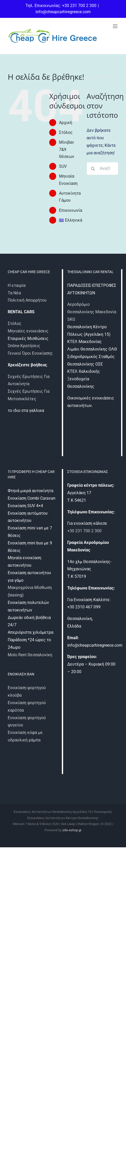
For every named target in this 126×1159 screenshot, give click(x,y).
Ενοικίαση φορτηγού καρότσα (27, 706)
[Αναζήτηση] (93, 168)
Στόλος (66, 132)
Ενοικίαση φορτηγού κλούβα (27, 691)
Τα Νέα (14, 292)
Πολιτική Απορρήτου (27, 300)
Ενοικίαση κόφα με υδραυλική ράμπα (25, 736)
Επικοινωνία (70, 210)
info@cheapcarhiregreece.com (63, 11)
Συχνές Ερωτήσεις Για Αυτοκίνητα (28, 380)
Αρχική (65, 122)
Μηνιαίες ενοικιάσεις (28, 331)
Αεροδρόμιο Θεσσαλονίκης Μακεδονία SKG (91, 312)
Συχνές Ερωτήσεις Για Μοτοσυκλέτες (28, 395)
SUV (63, 166)
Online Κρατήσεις (24, 345)
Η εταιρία (17, 285)
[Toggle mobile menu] (115, 26)
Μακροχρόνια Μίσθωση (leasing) (30, 591)
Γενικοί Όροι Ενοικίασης (30, 353)
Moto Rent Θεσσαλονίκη (30, 654)
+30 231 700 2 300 (84, 530)
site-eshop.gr (71, 830)
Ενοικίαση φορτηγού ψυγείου (27, 721)
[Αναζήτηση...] (102, 168)
